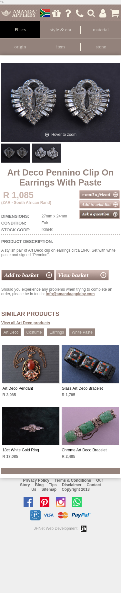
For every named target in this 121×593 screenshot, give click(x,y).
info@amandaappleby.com (70, 294)
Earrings (56, 332)
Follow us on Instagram (62, 502)
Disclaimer (72, 485)
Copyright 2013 (76, 489)
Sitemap (48, 489)
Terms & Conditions (73, 480)
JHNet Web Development (55, 528)
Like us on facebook (30, 502)
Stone (101, 46)
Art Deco (11, 332)
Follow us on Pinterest (46, 502)
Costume (34, 332)
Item (60, 46)
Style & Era (60, 29)
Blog (39, 485)
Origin (20, 46)
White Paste (82, 332)
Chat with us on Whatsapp (78, 502)
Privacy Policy (36, 480)
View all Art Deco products (25, 323)
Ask (68, 13)
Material (101, 29)
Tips (52, 485)
